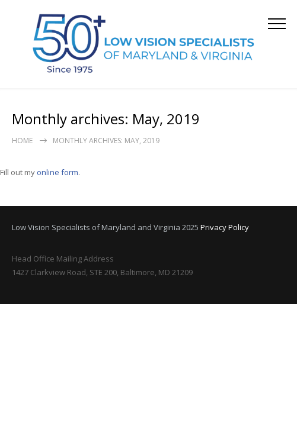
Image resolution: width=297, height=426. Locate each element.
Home (22, 140)
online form (57, 172)
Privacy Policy (224, 227)
